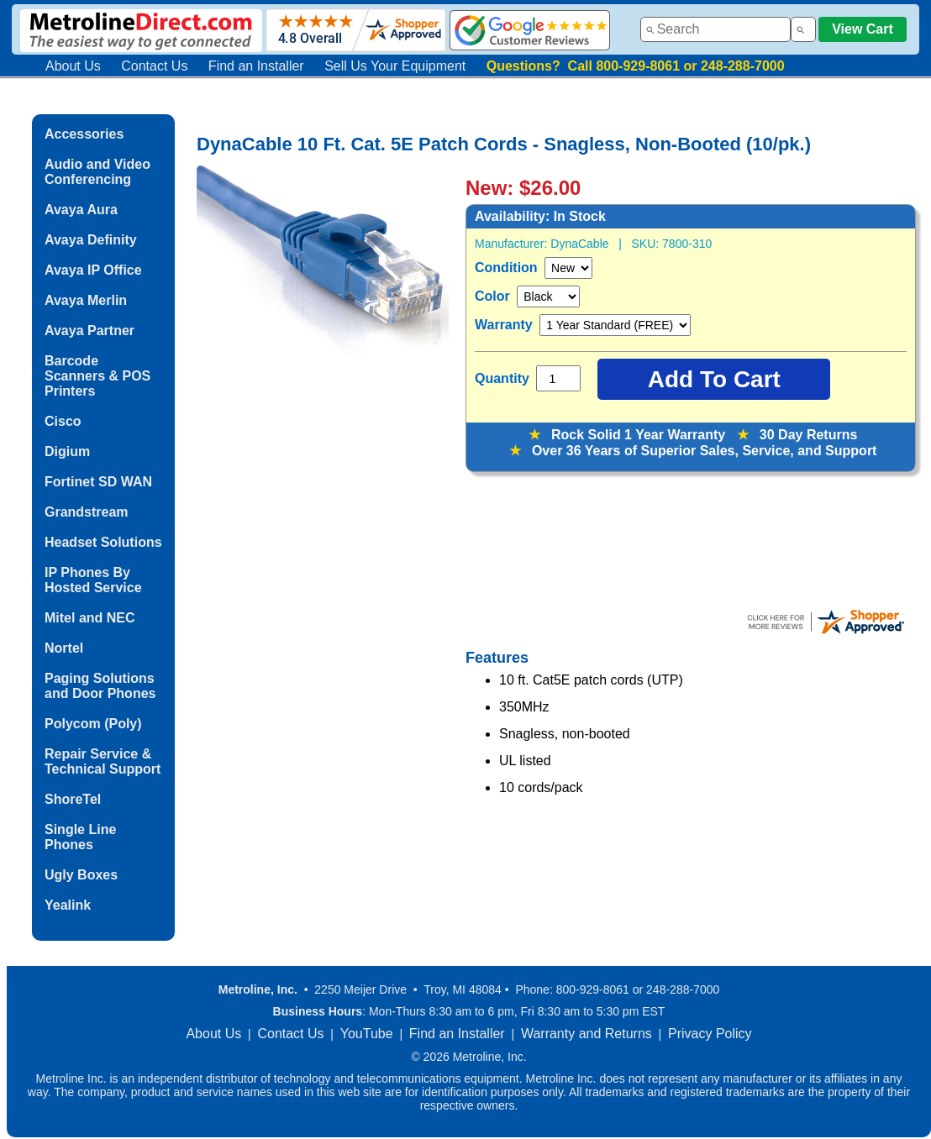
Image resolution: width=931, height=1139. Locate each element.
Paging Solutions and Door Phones (100, 686)
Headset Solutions (103, 542)
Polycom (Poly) (93, 723)
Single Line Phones (80, 837)
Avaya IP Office (93, 270)
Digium (67, 451)
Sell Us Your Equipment (395, 66)
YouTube (366, 1033)
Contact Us (154, 66)
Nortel (64, 648)
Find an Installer (256, 66)
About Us (73, 66)
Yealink (68, 905)
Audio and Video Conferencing (97, 171)
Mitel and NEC (90, 618)
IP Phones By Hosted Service (93, 580)
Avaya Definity (91, 240)
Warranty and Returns (586, 1033)
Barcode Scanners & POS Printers (97, 376)
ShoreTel (73, 799)
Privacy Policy (710, 1033)
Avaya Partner (89, 330)
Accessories (84, 134)
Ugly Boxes (81, 875)
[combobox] (715, 29)
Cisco (63, 421)
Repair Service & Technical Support (102, 761)
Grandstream (87, 512)
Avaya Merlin (86, 300)
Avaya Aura (81, 209)
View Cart (862, 29)
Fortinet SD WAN (98, 482)
